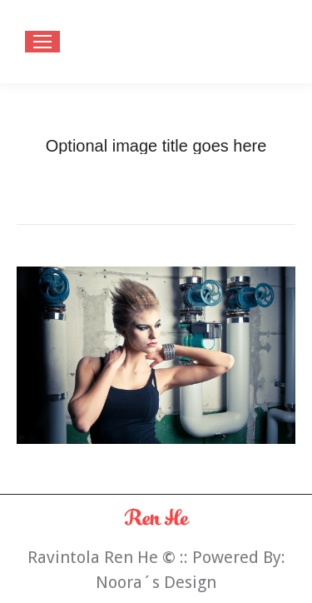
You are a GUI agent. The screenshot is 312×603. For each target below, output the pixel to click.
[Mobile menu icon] (42, 41)
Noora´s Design (156, 582)
